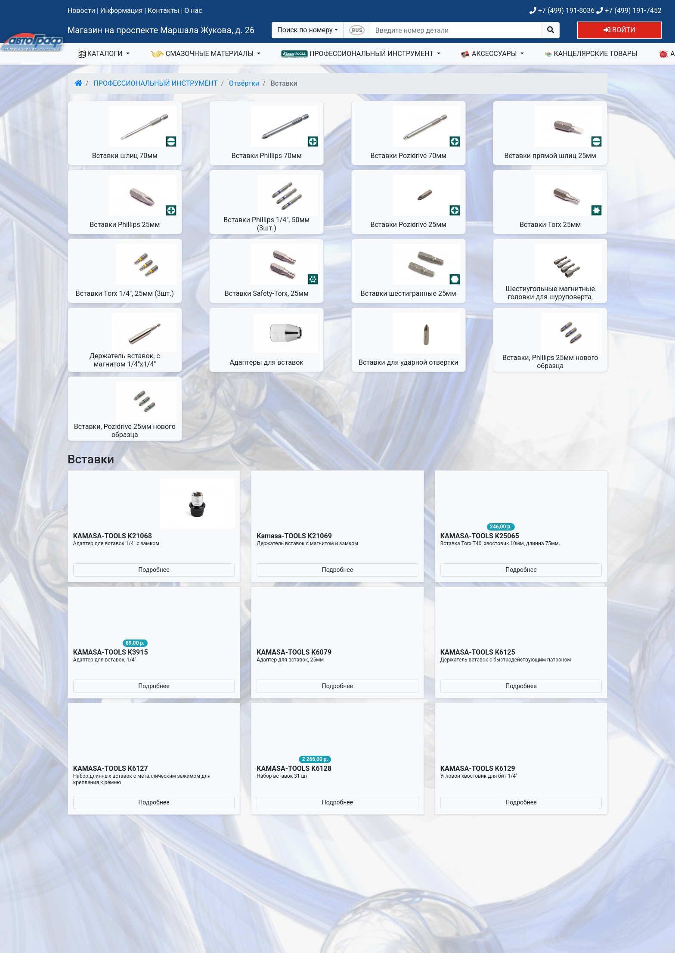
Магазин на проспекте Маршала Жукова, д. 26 (161, 30)
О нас (193, 10)
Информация (121, 10)
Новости (81, 10)
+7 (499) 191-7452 (628, 10)
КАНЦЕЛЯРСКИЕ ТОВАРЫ (591, 54)
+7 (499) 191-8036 (561, 10)
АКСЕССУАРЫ (490, 54)
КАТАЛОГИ (101, 54)
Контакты (163, 10)
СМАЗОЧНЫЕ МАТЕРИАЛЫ (202, 54)
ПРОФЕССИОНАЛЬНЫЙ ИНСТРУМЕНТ (358, 54)
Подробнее (153, 569)
